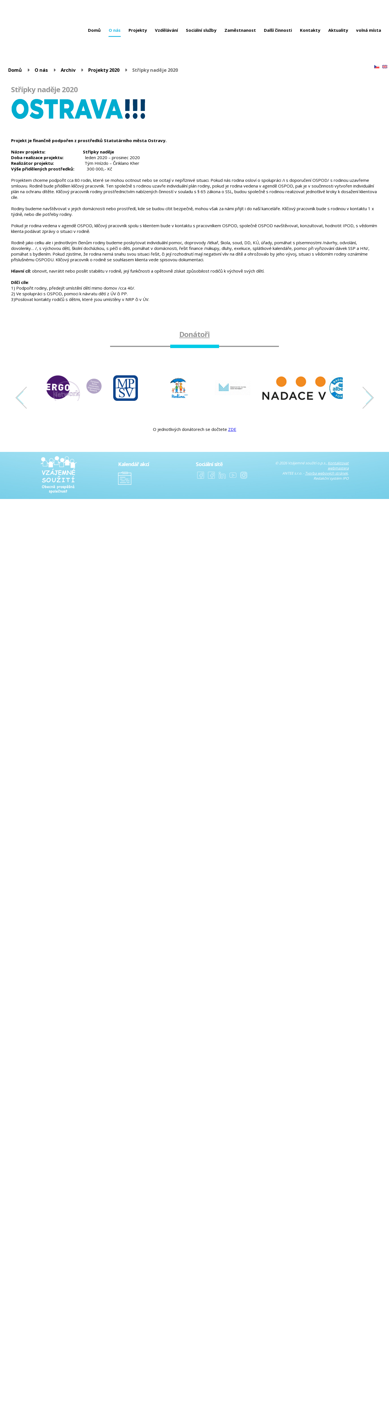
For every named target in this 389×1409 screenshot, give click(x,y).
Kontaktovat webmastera (338, 465)
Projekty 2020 (103, 70)
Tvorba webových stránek (326, 473)
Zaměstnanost (240, 30)
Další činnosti (278, 30)
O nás (115, 30)
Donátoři (194, 334)
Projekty (138, 30)
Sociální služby (201, 30)
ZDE (232, 429)
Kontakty (310, 30)
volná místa (368, 30)
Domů (94, 30)
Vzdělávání (166, 30)
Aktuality (338, 30)
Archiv (68, 70)
